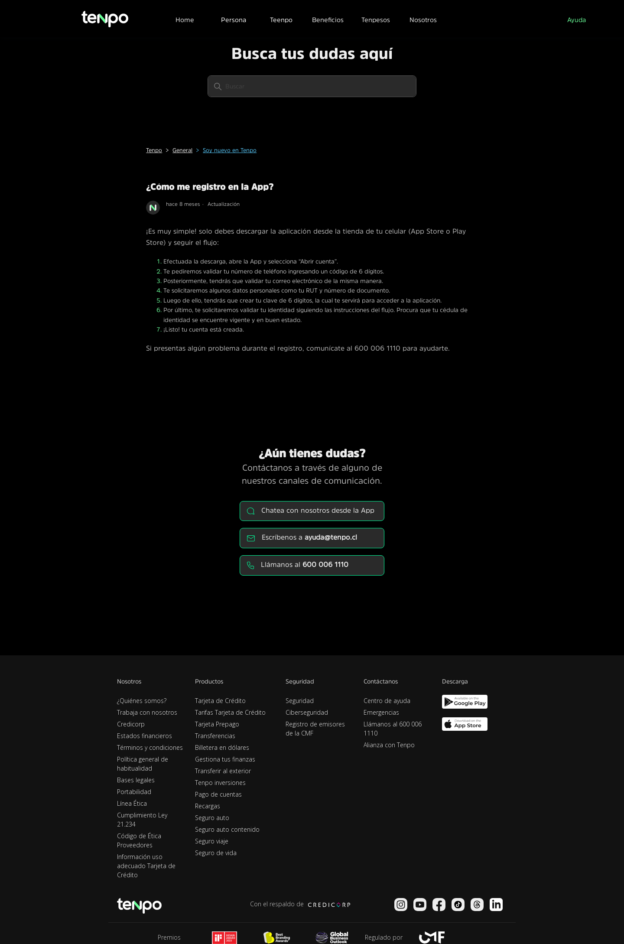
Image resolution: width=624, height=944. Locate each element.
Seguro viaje (211, 841)
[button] (233, 18)
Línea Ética (132, 803)
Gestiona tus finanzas (225, 759)
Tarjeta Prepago (217, 724)
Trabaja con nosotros (147, 712)
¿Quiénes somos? (141, 701)
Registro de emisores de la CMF (315, 728)
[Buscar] (312, 86)
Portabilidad (134, 792)
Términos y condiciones (150, 747)
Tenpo (154, 150)
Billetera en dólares (222, 747)
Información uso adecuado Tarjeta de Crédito (146, 866)
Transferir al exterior (223, 771)
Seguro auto (212, 818)
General (182, 150)
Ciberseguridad (307, 712)
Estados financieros (144, 736)
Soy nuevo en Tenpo (230, 150)
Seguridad (300, 701)
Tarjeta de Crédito (220, 701)
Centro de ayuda (387, 701)
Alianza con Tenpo (389, 745)
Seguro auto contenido (227, 829)
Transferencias (215, 736)
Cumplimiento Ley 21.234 (142, 819)
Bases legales (136, 780)
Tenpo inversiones (220, 782)
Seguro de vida (216, 853)
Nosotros (423, 19)
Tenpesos (375, 19)
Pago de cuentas (218, 794)
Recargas (207, 806)
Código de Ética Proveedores (139, 840)
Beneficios (328, 19)
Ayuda (576, 19)
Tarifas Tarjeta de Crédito (230, 712)
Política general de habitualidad (142, 763)
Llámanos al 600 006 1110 (393, 728)
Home (185, 19)
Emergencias (381, 712)
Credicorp (131, 724)
